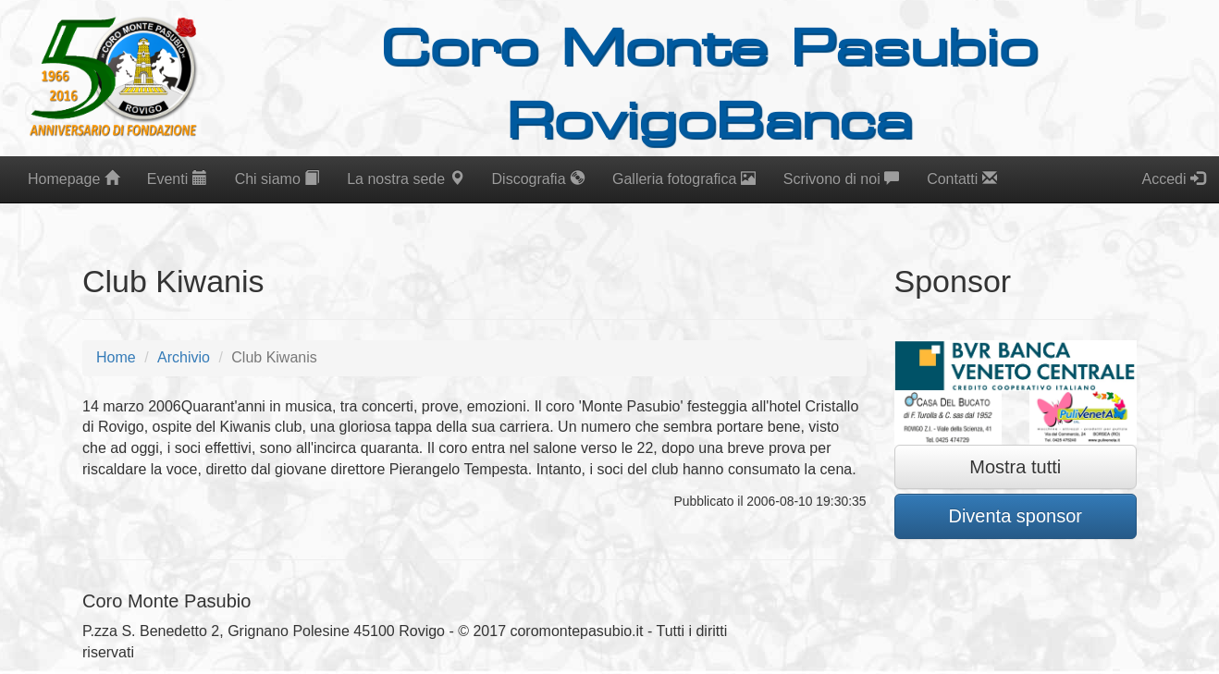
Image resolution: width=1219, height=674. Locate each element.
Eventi (177, 179)
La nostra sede (405, 179)
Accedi (1173, 179)
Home (116, 357)
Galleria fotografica (684, 179)
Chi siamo (277, 179)
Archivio (183, 357)
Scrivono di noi (841, 179)
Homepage (73, 179)
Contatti (962, 179)
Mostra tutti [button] (1015, 467)
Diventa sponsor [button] (1015, 516)
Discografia (538, 179)
